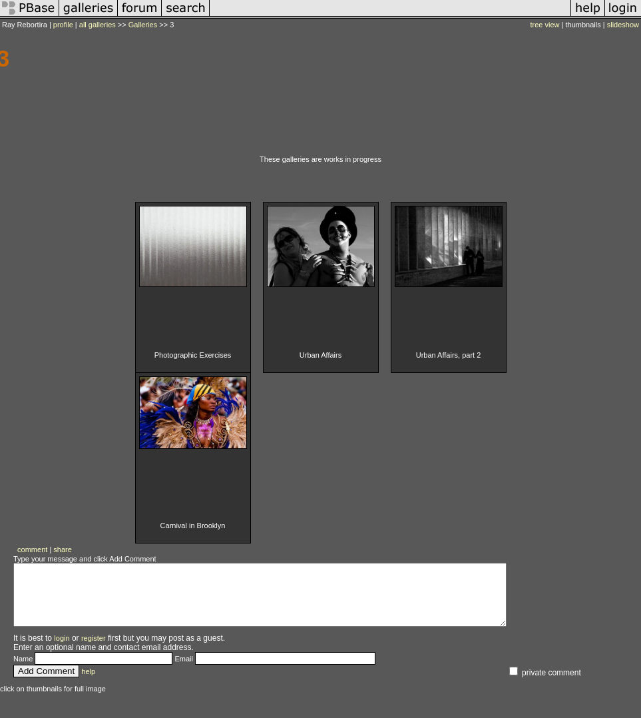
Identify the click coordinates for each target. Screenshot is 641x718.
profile (63, 25)
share (62, 549)
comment (32, 549)
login (61, 650)
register (93, 650)
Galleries (142, 25)
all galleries (97, 25)
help (88, 683)
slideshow (623, 25)
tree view (545, 25)
